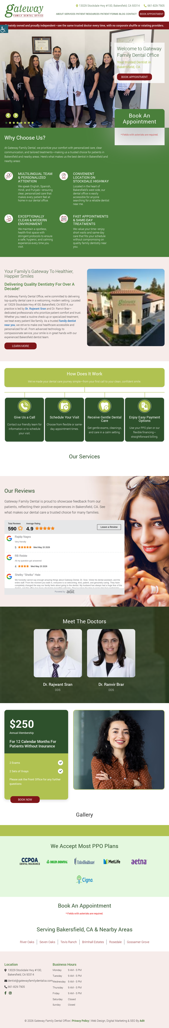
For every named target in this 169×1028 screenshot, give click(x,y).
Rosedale (115, 942)
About (60, 13)
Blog (122, 13)
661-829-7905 (154, 5)
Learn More (20, 346)
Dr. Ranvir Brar (111, 684)
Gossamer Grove (138, 942)
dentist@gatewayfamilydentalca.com (28, 980)
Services (69, 13)
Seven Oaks (47, 942)
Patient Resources (88, 13)
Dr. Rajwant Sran (35, 308)
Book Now (25, 799)
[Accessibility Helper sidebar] (4, 29)
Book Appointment (151, 13)
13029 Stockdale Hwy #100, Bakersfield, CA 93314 (108, 5)
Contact (131, 13)
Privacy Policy (80, 1020)
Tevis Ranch (68, 942)
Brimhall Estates (93, 942)
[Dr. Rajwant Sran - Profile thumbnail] (58, 653)
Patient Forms (109, 13)
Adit (142, 1020)
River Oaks (27, 942)
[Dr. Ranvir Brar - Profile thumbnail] (111, 653)
